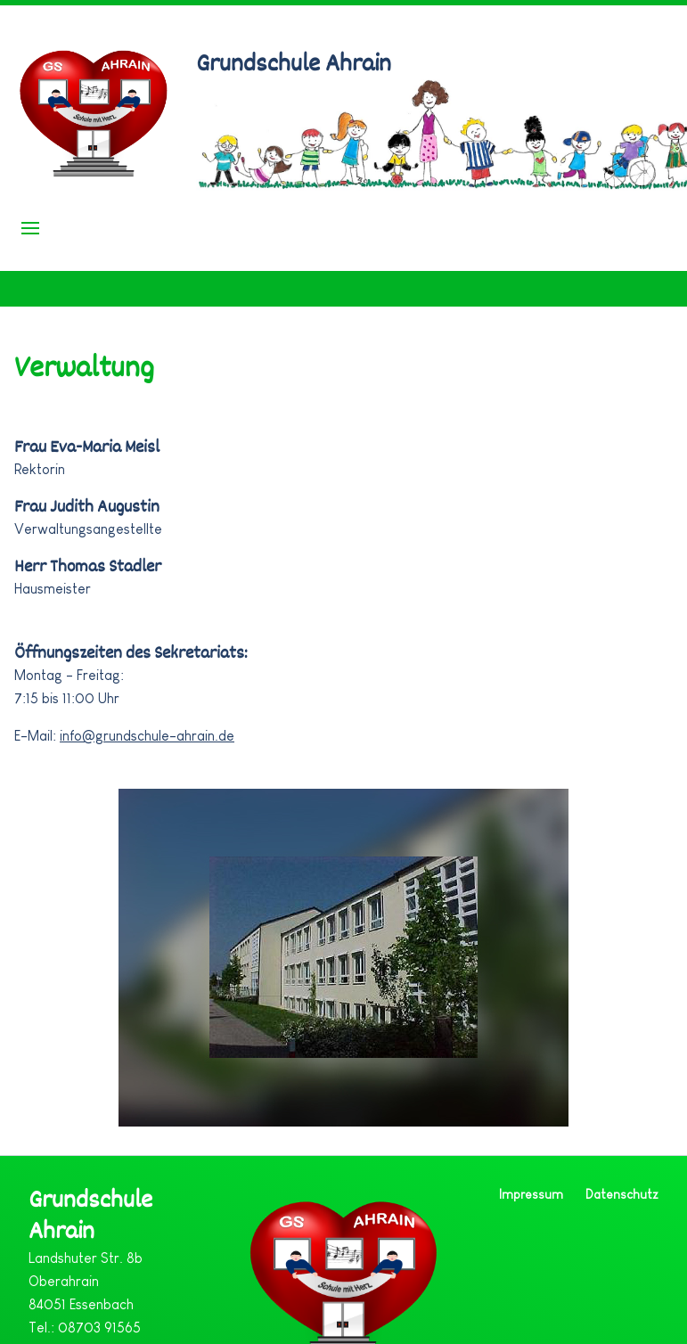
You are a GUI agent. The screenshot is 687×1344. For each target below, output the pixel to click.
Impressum (531, 1194)
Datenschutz (621, 1194)
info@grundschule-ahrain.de (147, 735)
